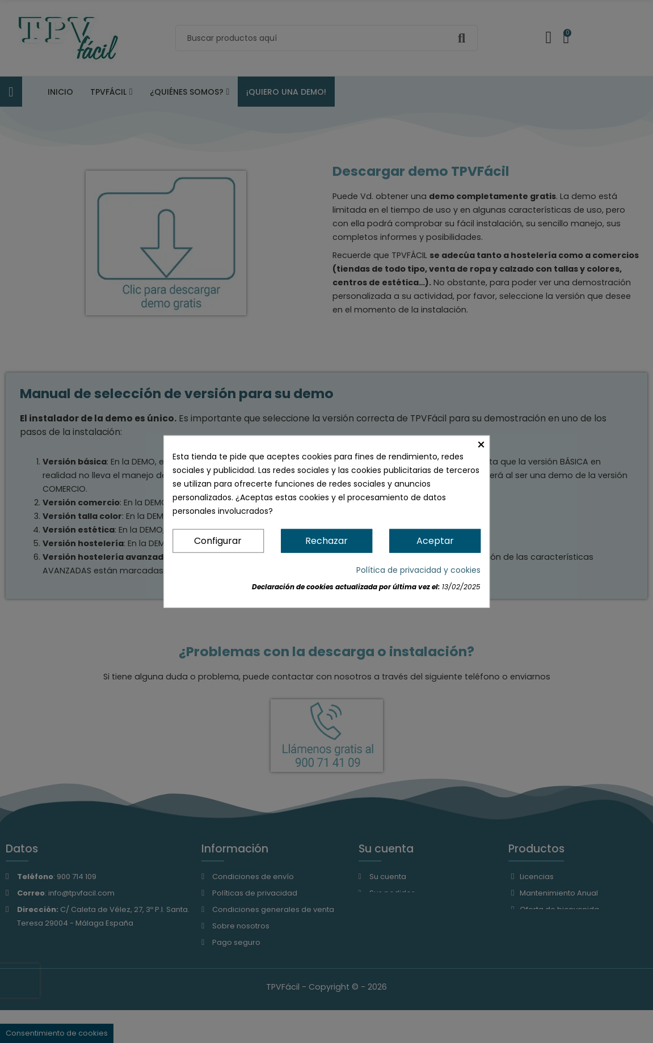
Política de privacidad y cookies (418, 570)
